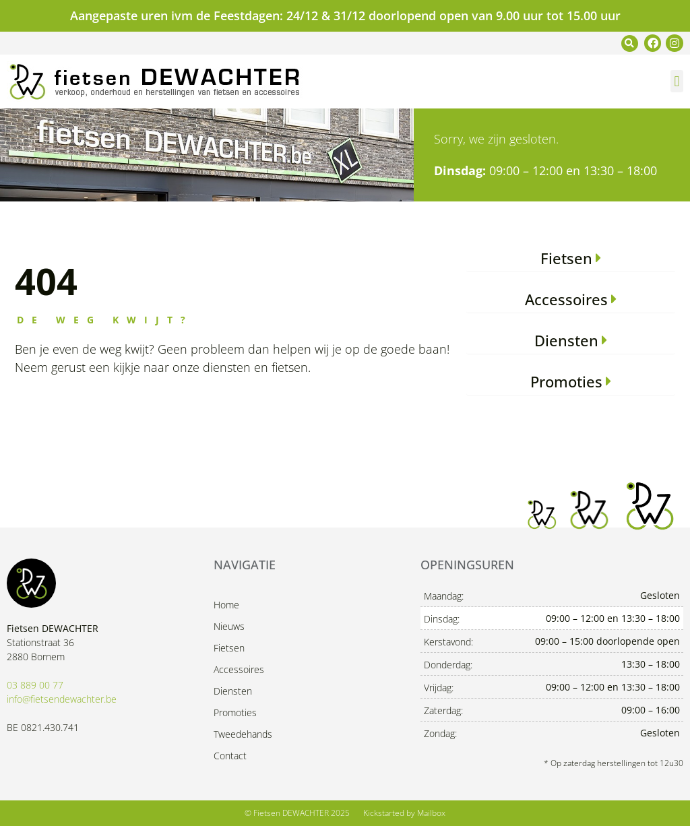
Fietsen (229, 647)
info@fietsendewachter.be (62, 699)
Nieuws (229, 626)
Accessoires (239, 669)
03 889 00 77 (35, 684)
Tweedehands (243, 734)
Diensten (233, 691)
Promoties (235, 712)
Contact (230, 755)
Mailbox (431, 813)
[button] (629, 43)
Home (226, 604)
